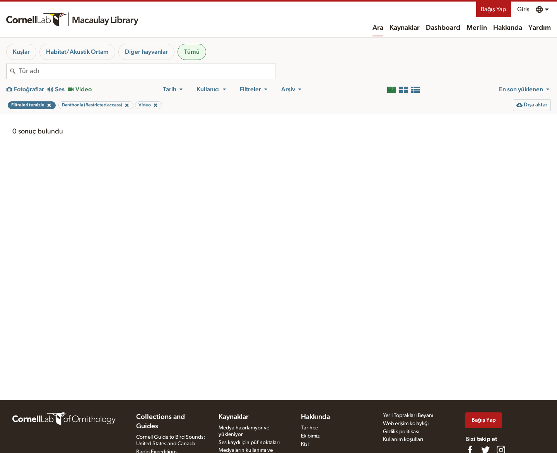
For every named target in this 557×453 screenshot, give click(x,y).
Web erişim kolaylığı (406, 423)
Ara (377, 27)
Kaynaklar (405, 27)
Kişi (305, 444)
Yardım (539, 27)
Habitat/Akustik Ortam (77, 52)
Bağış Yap (493, 9)
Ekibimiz (310, 436)
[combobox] (147, 71)
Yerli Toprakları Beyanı (408, 415)
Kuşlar (21, 52)
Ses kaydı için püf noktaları (249, 442)
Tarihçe (309, 428)
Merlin (476, 27)
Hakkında (507, 27)
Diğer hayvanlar (146, 52)
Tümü (192, 52)
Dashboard (443, 27)
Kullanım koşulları (403, 439)
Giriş (523, 9)
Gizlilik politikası (401, 431)
